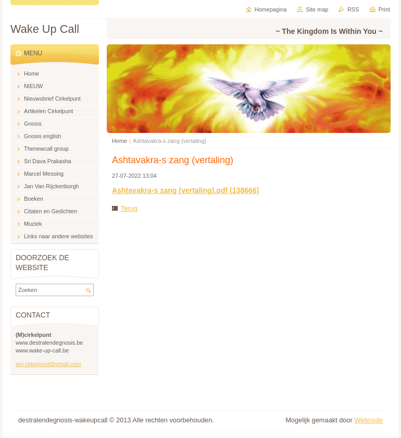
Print (384, 9)
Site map (317, 9)
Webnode (368, 420)
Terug (129, 208)
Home (119, 141)
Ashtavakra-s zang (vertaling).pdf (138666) (185, 190)
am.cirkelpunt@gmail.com (48, 364)
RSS (353, 9)
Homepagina (271, 9)
